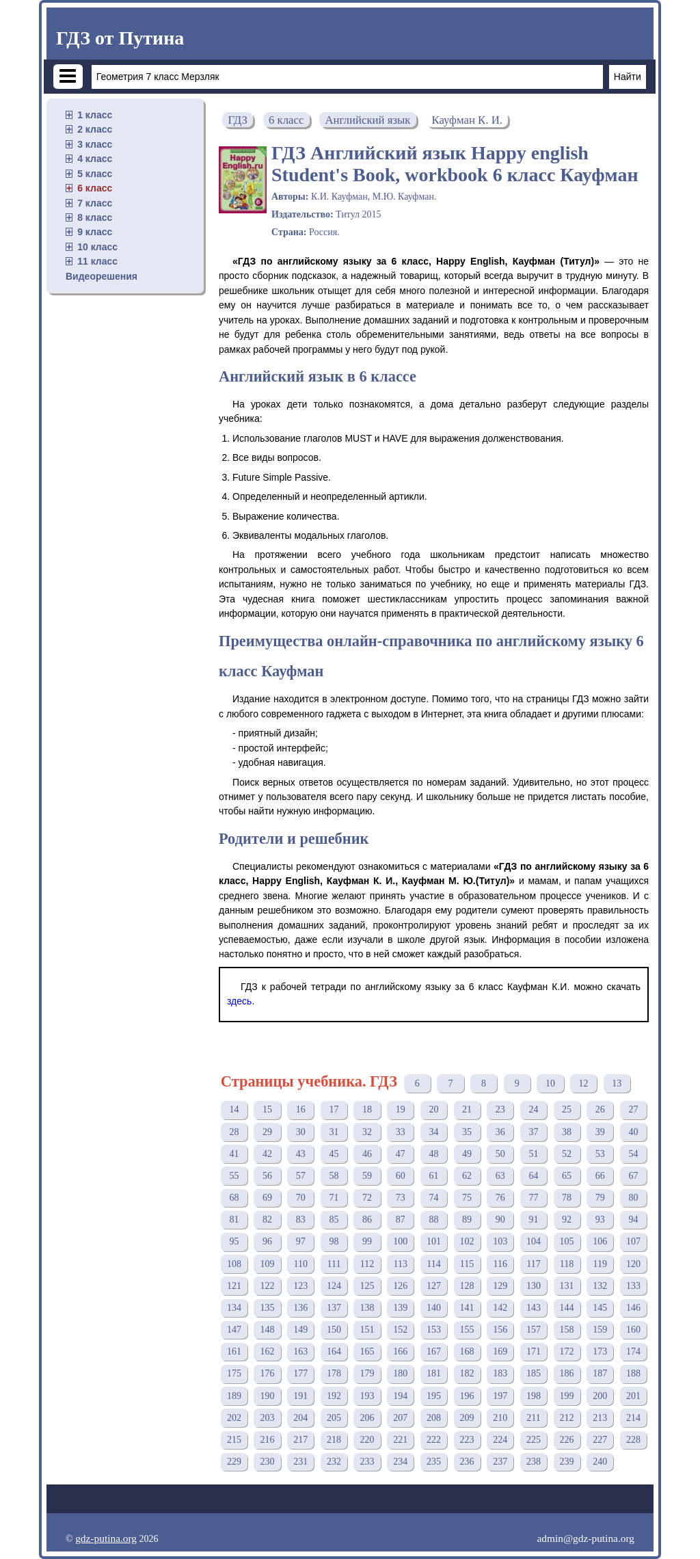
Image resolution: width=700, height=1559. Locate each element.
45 (333, 1154)
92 (566, 1219)
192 (334, 1396)
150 (334, 1329)
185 (533, 1373)
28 (234, 1132)
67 (633, 1176)
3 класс (94, 144)
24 (533, 1109)
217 (300, 1440)
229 (234, 1461)
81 (234, 1219)
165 (367, 1351)
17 (333, 1109)
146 (633, 1308)
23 (500, 1109)
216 (267, 1440)
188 (633, 1373)
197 (500, 1396)
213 (600, 1418)
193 (367, 1396)
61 (433, 1176)
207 (400, 1418)
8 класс (94, 217)
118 (567, 1264)
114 (433, 1264)
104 (533, 1241)
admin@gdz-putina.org (585, 1538)
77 (533, 1197)
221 (400, 1440)
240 (600, 1461)
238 (533, 1461)
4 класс (94, 158)
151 (367, 1329)
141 (467, 1308)
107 (633, 1241)
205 (334, 1418)
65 (566, 1176)
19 (400, 1109)
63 (500, 1176)
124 (334, 1286)
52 (566, 1154)
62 (467, 1176)
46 (367, 1154)
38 (566, 1132)
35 (467, 1132)
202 (234, 1418)
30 (301, 1132)
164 (334, 1351)
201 (633, 1396)
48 (433, 1154)
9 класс (94, 231)
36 (500, 1132)
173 (600, 1351)
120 (633, 1264)
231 (300, 1461)
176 (267, 1373)
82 (267, 1219)
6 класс (94, 188)
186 (567, 1373)
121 (234, 1286)
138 (367, 1308)
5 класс (94, 173)
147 (234, 1329)
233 (367, 1461)
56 (267, 1176)
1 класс (94, 114)
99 (367, 1241)
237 (500, 1461)
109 (267, 1264)
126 (400, 1286)
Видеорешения (101, 276)
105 (567, 1241)
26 (600, 1109)
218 (334, 1440)
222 (434, 1440)
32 (367, 1132)
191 (300, 1396)
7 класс (94, 203)
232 (334, 1461)
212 (567, 1418)
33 (400, 1132)
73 (400, 1197)
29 (267, 1132)
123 (300, 1286)
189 (234, 1396)
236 (467, 1461)
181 (434, 1373)
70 (301, 1197)
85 (333, 1219)
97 (301, 1241)
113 (400, 1264)
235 (434, 1461)
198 (533, 1396)
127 (434, 1286)
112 (367, 1264)
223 (467, 1440)
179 (367, 1373)
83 (301, 1219)
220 (367, 1440)
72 (367, 1197)
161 (234, 1351)
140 (434, 1308)
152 (400, 1329)
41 (234, 1154)
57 (301, 1176)
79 (600, 1197)
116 (500, 1264)
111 (333, 1264)
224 (500, 1440)
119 (600, 1264)
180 (400, 1373)
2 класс (94, 129)
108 (234, 1264)
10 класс (97, 246)
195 (434, 1396)
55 (234, 1176)
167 (434, 1351)
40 (633, 1132)
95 (234, 1241)
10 (550, 1083)
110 (300, 1264)
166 (400, 1351)
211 (533, 1418)
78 (566, 1197)
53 (600, 1154)
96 (267, 1241)
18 (367, 1109)
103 (500, 1241)
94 (633, 1219)
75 (467, 1197)
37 (533, 1132)
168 (467, 1351)
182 (467, 1373)
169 (500, 1351)
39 (600, 1132)
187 (600, 1373)
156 (500, 1329)
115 (467, 1264)
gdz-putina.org (106, 1538)
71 (333, 1197)
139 (400, 1308)
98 (333, 1241)
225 (533, 1440)
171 (533, 1351)
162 (267, 1351)
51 (533, 1154)
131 (567, 1286)
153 (434, 1329)
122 (267, 1286)
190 (267, 1396)
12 (584, 1083)
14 (234, 1109)
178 (334, 1373)
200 (600, 1396)
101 (434, 1241)
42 (267, 1154)
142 (500, 1308)
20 (433, 1109)
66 (600, 1176)
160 (633, 1329)
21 (467, 1109)
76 (500, 1197)
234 (400, 1461)
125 (367, 1286)
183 (500, 1373)
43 (301, 1154)
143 (533, 1308)
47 (400, 1154)
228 (633, 1440)
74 (433, 1197)
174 (633, 1351)
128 (467, 1286)
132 (600, 1286)
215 (234, 1440)
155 (467, 1329)
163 (300, 1351)
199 (567, 1396)
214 (633, 1418)
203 (267, 1418)
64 (533, 1176)
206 (367, 1418)
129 (500, 1286)
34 (433, 1132)
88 (433, 1219)
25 (566, 1109)
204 (300, 1418)
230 (267, 1461)
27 (633, 1109)
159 (600, 1329)
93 (600, 1219)
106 (600, 1241)
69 (267, 1197)
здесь (239, 1001)
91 (533, 1219)
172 (567, 1351)
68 (234, 1197)
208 (434, 1418)
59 (367, 1176)
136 (300, 1308)
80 (633, 1197)
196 (467, 1396)
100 (400, 1241)
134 (234, 1308)
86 (367, 1219)
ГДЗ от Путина (120, 38)
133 (633, 1286)
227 (600, 1440)
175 (234, 1373)
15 (267, 1109)
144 (567, 1308)
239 (567, 1461)
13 (616, 1083)
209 (467, 1418)
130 (533, 1286)
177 (300, 1373)
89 (467, 1219)
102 (467, 1241)
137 (334, 1308)
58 (333, 1176)
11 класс (97, 261)
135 (267, 1308)
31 (333, 1132)
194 (400, 1396)
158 (567, 1329)
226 (567, 1440)
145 (600, 1308)
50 (500, 1154)
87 (400, 1219)
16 (301, 1109)
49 (467, 1154)
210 (500, 1418)
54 (633, 1154)
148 (267, 1329)
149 (300, 1329)
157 (533, 1329)
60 (400, 1176)
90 (500, 1219)
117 (533, 1264)
